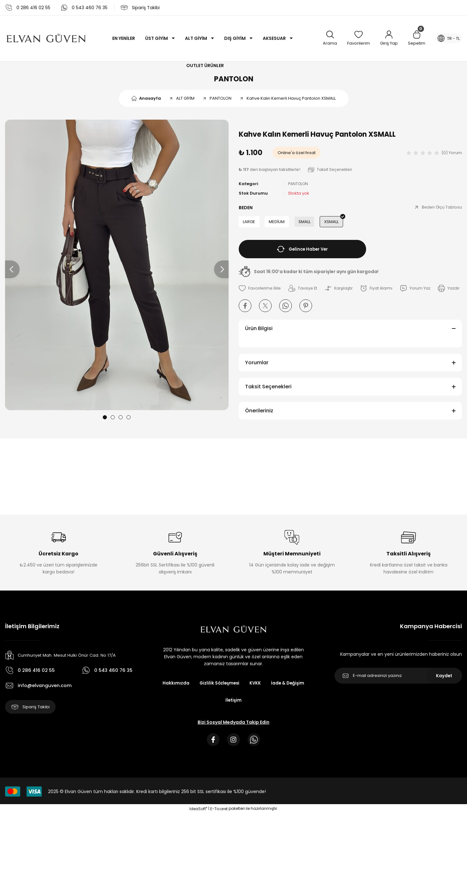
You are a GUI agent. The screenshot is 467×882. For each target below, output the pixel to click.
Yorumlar (256, 381)
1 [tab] (105, 420)
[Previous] (12, 272)
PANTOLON (233, 80)
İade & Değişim (220, 719)
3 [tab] (121, 420)
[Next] (221, 272)
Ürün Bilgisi (259, 347)
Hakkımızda (196, 702)
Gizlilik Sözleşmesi (241, 702)
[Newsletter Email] (398, 695)
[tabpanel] (117, 268)
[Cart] (413, 38)
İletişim (255, 719)
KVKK (278, 702)
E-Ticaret (219, 829)
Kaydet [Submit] (444, 694)
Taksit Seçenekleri (268, 405)
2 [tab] (113, 420)
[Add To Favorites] (261, 292)
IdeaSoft (198, 829)
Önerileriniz (259, 429)
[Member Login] (386, 38)
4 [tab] (128, 420)
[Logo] (46, 38)
